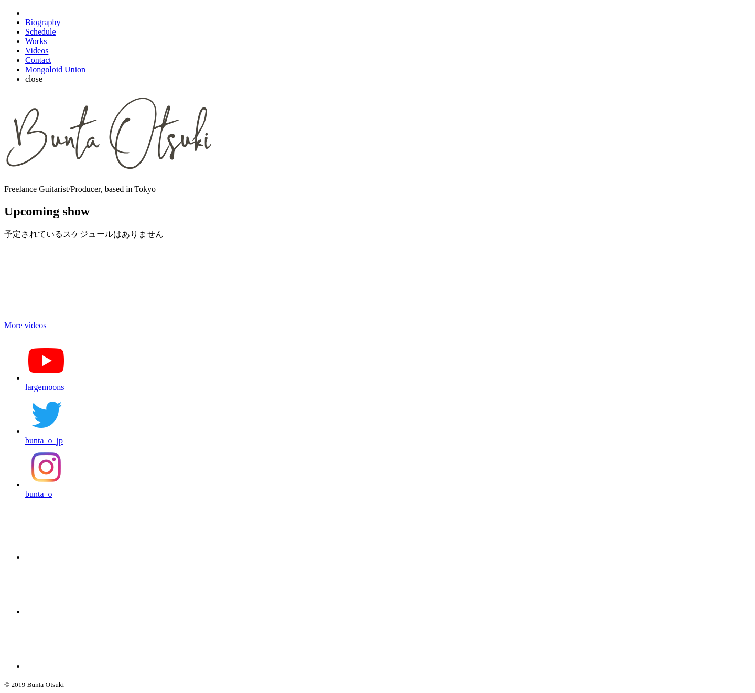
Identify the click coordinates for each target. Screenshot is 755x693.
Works (36, 41)
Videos (36, 50)
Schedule (40, 31)
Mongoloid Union (55, 69)
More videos (25, 325)
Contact (38, 60)
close (33, 78)
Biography (43, 22)
